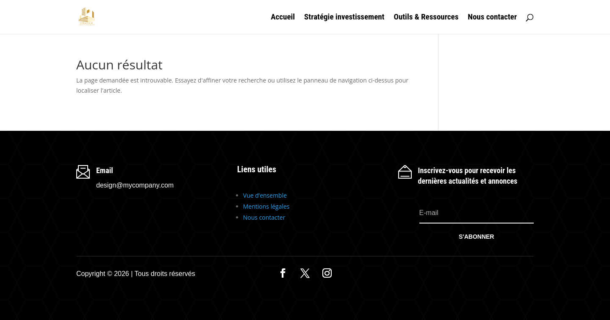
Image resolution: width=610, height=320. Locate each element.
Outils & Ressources (426, 18)
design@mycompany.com (135, 185)
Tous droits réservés (165, 273)
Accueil (283, 18)
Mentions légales (266, 206)
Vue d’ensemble (265, 195)
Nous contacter (492, 18)
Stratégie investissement (344, 18)
